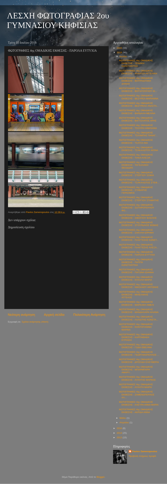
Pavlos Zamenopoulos (144, 451)
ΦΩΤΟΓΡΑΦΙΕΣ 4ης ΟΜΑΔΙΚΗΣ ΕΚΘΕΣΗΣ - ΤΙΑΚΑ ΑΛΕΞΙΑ (136, 156)
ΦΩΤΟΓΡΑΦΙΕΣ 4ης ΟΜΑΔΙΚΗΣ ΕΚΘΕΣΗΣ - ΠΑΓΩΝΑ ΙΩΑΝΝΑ (136, 271)
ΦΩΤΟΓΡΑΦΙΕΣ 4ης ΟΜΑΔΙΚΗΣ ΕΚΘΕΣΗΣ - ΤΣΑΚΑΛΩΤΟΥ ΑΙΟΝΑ (138, 149)
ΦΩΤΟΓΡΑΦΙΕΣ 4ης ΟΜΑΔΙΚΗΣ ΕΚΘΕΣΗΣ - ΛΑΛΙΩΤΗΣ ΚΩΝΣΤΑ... (138, 318)
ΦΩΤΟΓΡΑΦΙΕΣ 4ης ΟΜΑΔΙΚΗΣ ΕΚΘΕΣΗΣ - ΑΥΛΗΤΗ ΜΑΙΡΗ (136, 385)
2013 (120, 437)
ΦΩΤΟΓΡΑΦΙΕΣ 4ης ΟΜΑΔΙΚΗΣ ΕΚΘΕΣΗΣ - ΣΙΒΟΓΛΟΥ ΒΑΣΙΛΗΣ (138, 216)
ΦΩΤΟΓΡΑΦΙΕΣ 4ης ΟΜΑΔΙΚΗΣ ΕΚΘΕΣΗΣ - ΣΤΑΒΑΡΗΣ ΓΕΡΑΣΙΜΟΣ (136, 190)
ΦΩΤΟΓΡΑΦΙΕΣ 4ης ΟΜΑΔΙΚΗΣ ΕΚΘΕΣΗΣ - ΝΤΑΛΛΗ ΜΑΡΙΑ (136, 278)
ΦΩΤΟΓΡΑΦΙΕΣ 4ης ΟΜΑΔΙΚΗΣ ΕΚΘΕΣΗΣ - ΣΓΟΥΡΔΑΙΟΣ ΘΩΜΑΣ (138, 224)
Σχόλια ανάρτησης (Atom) (35, 321)
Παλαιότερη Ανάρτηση (89, 314)
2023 (120, 48)
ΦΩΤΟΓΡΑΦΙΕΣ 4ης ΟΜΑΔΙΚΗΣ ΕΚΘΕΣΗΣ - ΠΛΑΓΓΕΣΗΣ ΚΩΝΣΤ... (139, 238)
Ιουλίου (124, 56)
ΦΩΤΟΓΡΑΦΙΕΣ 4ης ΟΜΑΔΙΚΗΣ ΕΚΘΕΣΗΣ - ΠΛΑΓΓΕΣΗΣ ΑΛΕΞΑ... (139, 246)
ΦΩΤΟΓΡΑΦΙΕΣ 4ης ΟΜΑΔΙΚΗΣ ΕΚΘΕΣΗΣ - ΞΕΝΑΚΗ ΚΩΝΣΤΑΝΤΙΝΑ (136, 63)
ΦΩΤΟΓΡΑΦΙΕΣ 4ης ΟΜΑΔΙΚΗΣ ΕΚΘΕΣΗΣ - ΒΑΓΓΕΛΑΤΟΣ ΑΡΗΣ (137, 119)
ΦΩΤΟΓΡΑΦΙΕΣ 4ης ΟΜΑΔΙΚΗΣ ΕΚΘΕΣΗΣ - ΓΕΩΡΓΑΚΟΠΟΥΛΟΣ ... (139, 353)
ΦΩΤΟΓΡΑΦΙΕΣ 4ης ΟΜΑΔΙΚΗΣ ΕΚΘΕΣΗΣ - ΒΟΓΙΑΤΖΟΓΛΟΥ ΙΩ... (138, 89)
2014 (120, 433)
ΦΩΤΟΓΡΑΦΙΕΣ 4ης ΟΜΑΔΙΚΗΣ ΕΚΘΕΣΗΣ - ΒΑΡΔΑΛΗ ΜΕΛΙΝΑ (137, 111)
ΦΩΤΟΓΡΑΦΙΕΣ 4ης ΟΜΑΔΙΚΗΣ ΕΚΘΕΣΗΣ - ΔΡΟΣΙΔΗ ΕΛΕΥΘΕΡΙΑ (139, 360)
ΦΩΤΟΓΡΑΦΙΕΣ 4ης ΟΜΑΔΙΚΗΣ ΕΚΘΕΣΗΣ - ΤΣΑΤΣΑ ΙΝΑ (136, 141)
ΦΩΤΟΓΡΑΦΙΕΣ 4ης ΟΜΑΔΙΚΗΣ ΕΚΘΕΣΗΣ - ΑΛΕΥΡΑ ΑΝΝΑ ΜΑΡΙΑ (139, 403)
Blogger (101, 477)
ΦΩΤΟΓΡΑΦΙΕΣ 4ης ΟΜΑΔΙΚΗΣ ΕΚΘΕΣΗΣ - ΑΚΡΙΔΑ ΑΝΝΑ (136, 411)
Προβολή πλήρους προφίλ (142, 456)
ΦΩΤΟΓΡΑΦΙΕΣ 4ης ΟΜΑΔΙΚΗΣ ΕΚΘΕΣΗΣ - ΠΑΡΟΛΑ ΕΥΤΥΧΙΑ (137, 253)
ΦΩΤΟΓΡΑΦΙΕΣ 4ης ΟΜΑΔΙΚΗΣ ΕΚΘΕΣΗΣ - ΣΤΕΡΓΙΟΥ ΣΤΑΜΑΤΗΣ (139, 198)
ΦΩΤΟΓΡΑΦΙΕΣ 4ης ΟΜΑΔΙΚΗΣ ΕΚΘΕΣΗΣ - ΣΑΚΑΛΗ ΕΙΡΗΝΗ (136, 231)
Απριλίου (124, 422)
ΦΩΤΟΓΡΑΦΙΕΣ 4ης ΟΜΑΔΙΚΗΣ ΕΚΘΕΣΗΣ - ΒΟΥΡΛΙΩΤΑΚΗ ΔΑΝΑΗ (136, 81)
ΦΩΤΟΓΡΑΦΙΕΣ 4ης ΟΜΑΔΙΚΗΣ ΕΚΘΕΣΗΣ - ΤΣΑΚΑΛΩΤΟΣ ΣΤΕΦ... (139, 181)
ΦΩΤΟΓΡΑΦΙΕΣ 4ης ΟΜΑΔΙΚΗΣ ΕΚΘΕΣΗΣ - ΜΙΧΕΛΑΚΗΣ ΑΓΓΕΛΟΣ (136, 295)
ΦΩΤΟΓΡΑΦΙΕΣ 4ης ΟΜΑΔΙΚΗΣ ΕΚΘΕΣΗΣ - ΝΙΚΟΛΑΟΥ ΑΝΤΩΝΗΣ (138, 285)
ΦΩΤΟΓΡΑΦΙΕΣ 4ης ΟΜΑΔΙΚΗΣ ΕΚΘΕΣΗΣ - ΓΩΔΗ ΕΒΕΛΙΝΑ (136, 346)
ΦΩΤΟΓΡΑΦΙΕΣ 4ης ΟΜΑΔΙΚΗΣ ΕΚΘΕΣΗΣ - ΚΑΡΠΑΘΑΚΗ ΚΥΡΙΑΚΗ (136, 337)
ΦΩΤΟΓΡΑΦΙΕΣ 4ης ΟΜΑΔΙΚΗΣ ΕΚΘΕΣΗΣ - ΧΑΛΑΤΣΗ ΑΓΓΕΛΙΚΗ (138, 72)
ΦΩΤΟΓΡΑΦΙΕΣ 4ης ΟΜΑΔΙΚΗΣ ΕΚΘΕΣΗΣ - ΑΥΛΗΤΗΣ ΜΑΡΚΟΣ (137, 378)
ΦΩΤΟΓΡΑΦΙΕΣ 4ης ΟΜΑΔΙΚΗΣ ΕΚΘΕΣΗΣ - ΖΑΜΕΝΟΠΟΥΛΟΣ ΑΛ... (136, 394)
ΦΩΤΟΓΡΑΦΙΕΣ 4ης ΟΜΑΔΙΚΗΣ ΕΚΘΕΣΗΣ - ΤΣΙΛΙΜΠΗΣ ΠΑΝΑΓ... (138, 134)
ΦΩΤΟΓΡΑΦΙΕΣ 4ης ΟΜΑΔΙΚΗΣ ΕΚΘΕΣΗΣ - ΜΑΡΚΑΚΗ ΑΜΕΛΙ (136, 303)
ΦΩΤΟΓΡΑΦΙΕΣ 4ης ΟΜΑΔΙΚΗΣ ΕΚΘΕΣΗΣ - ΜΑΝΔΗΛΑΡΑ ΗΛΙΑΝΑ (139, 311)
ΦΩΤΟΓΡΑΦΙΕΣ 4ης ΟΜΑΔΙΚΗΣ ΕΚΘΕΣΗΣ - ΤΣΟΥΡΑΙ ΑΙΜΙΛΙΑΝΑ (138, 126)
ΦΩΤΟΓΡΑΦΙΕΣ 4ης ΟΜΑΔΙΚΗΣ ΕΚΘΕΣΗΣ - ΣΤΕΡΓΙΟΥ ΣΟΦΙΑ (136, 174)
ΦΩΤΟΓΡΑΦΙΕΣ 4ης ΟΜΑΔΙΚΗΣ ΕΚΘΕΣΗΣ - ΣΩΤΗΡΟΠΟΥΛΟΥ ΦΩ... (136, 208)
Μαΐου (123, 418)
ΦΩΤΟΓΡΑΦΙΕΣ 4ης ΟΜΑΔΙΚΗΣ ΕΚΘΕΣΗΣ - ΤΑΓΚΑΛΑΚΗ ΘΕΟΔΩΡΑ (136, 165)
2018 (120, 52)
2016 (120, 428)
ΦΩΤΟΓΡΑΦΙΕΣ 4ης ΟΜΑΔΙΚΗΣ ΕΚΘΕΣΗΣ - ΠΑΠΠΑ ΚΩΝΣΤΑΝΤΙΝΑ (136, 262)
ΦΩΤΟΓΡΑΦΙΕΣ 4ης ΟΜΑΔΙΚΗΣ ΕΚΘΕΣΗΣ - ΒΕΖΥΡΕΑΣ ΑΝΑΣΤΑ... (139, 104)
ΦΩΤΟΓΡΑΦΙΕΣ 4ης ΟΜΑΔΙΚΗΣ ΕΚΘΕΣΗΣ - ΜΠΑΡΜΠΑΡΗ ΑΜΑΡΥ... (136, 370)
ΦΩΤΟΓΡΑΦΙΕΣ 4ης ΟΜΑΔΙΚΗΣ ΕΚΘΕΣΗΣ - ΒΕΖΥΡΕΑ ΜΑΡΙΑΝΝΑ (138, 97)
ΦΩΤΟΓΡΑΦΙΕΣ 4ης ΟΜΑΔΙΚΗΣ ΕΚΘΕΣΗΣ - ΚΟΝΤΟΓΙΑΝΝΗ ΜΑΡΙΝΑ (136, 327)
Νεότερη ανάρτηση (21, 314)
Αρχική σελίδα (54, 314)
